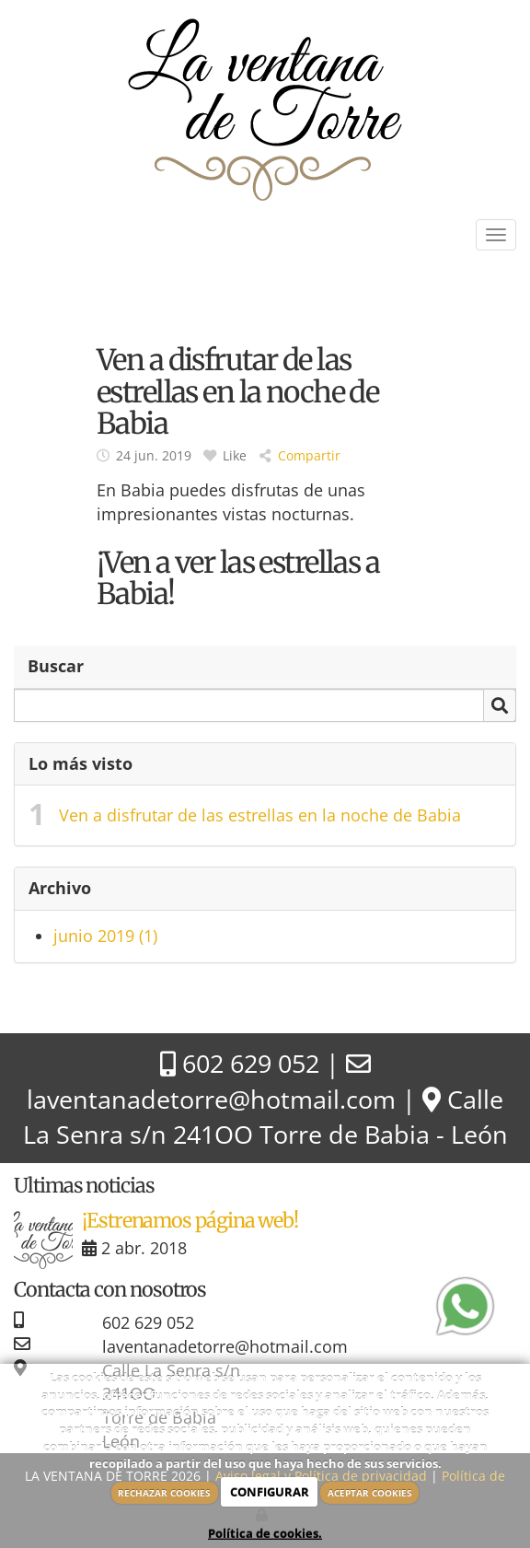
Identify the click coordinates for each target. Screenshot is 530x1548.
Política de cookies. (265, 1533)
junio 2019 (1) (105, 936)
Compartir (299, 455)
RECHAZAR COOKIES (164, 1492)
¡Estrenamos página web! (190, 1220)
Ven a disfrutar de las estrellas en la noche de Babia (260, 815)
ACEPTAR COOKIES (370, 1492)
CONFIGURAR (269, 1492)
